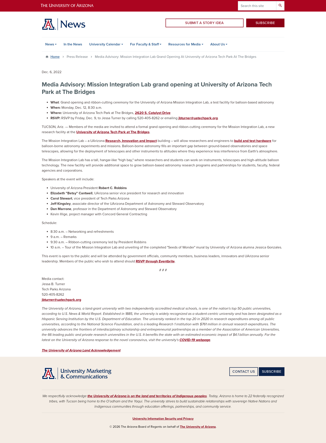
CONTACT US (243, 371)
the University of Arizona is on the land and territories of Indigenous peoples (147, 396)
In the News (73, 44)
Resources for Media (184, 44)
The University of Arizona (198, 427)
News (49, 44)
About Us (217, 44)
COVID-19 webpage (195, 340)
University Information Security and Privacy (163, 419)
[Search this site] (257, 5)
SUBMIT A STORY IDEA (204, 23)
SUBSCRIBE (265, 23)
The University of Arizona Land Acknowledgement (81, 350)
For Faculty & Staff (144, 44)
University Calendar (104, 44)
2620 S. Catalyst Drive (153, 113)
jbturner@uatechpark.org (198, 118)
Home (55, 57)
